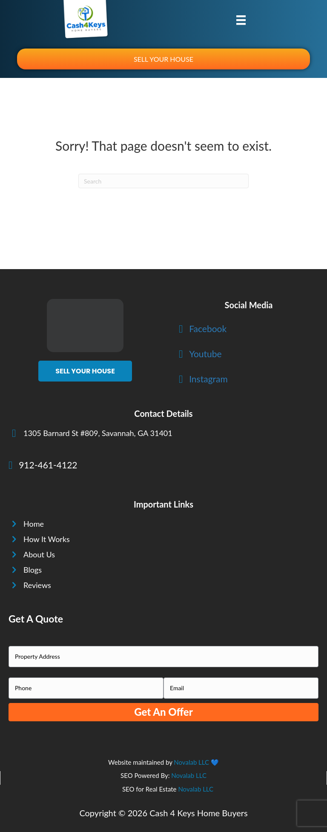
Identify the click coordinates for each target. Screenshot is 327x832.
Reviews (37, 585)
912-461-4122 (48, 464)
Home (33, 523)
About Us (39, 554)
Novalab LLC (191, 762)
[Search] (163, 181)
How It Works (46, 539)
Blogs (32, 569)
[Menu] (241, 20)
